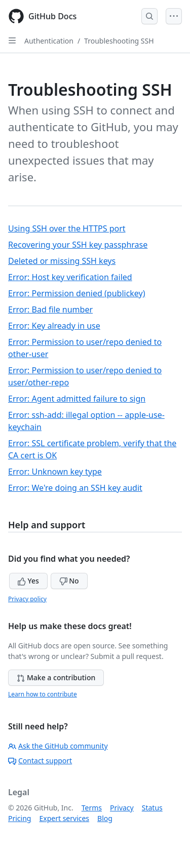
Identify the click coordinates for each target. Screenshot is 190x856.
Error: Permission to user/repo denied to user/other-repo (85, 376)
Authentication (48, 41)
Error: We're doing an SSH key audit (75, 487)
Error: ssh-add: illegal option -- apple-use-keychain (86, 421)
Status (152, 807)
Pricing (19, 818)
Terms (92, 807)
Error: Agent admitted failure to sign (76, 398)
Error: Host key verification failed (70, 277)
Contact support (40, 760)
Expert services (64, 818)
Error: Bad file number (50, 309)
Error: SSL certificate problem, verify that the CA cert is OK (92, 449)
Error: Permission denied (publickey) (76, 293)
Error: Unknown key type (55, 471)
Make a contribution (56, 677)
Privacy (122, 807)
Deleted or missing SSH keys (62, 260)
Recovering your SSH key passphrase (77, 244)
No (69, 581)
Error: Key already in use (54, 325)
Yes (28, 581)
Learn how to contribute (42, 694)
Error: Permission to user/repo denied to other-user (85, 348)
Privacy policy (27, 599)
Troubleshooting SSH (119, 41)
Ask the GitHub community (58, 746)
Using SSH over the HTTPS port (67, 228)
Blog (104, 818)
